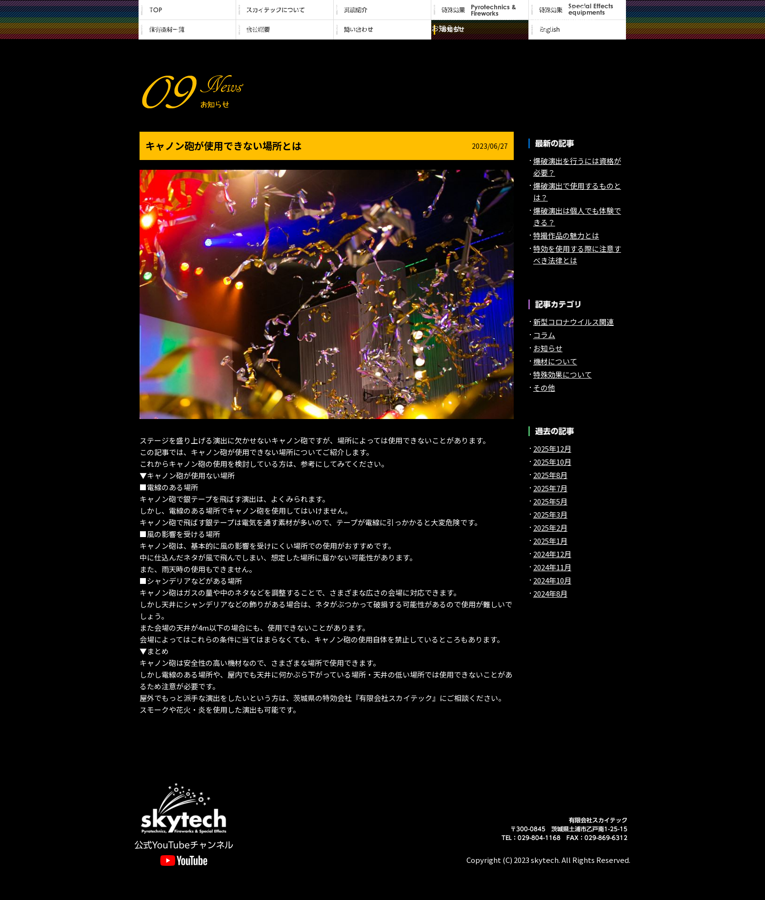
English (577, 30)
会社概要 (285, 30)
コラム (544, 335)
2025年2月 (550, 527)
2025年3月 (550, 514)
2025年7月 (550, 488)
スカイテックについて (285, 10)
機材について (555, 361)
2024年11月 (552, 567)
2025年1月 (550, 541)
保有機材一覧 (187, 30)
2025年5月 (550, 501)
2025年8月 (550, 475)
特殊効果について (562, 374)
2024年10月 (552, 580)
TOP (187, 10)
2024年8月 (550, 593)
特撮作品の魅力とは (566, 235)
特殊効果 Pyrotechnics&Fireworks (480, 10)
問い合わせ (382, 30)
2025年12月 (552, 448)
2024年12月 (552, 554)
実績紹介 (382, 10)
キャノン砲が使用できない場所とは (223, 146)
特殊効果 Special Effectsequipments (577, 10)
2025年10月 (552, 462)
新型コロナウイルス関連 (573, 322)
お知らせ (480, 30)
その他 (544, 387)
